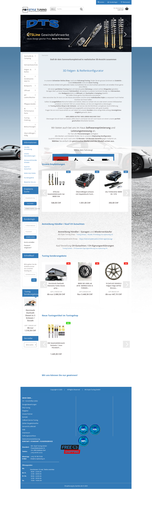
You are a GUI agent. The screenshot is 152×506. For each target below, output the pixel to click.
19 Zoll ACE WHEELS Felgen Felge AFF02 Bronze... (113, 285)
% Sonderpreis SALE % (28, 78)
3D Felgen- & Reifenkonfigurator (83, 70)
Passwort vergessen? (28, 246)
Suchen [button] (101, 2)
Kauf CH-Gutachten (27, 168)
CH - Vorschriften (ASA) (30, 401)
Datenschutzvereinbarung (31, 439)
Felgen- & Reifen (27, 70)
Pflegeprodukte (30, 104)
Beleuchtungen (30, 127)
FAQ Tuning (26, 408)
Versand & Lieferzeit (29, 426)
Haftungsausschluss (29, 436)
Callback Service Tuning (30, 420)
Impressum (26, 433)
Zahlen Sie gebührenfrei (30, 423)
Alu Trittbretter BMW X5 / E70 (113, 193)
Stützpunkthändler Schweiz (30, 161)
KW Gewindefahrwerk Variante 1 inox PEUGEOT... (56, 345)
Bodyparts (28, 86)
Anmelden (30, 237)
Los (34, 280)
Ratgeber (25, 411)
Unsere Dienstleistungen (29, 155)
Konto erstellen (29, 242)
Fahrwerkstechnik (31, 65)
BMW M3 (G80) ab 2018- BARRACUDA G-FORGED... (84, 285)
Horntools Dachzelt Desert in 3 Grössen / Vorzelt (30, 315)
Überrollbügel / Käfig (30, 134)
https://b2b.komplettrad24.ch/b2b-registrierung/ (96, 239)
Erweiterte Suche (31, 209)
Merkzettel (125, 2)
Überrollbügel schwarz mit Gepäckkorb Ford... (85, 193)
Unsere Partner (27, 414)
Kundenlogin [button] (112, 2)
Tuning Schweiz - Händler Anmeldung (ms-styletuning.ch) (95, 234)
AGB (23, 430)
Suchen (30, 204)
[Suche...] (53, 9)
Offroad (27, 90)
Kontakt (25, 417)
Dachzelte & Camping (28, 57)
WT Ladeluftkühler (29, 96)
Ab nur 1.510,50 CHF (30, 328)
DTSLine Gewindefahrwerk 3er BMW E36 (56, 194)
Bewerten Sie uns (30, 182)
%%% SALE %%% (30, 173)
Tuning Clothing (27, 119)
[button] (27, 34)
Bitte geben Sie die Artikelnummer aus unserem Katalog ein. (30, 267)
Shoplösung (68, 486)
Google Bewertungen (29, 404)
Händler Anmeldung (28, 148)
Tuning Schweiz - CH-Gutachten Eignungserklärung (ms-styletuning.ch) (84, 248)
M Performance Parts (29, 111)
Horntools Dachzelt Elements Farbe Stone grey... (56, 285)
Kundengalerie (29, 178)
